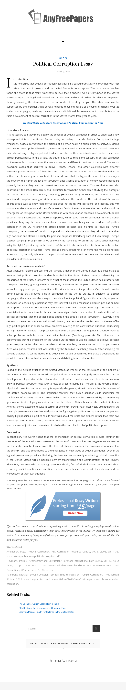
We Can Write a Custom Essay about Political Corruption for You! (63, 123)
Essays (63, 58)
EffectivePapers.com (63, 660)
